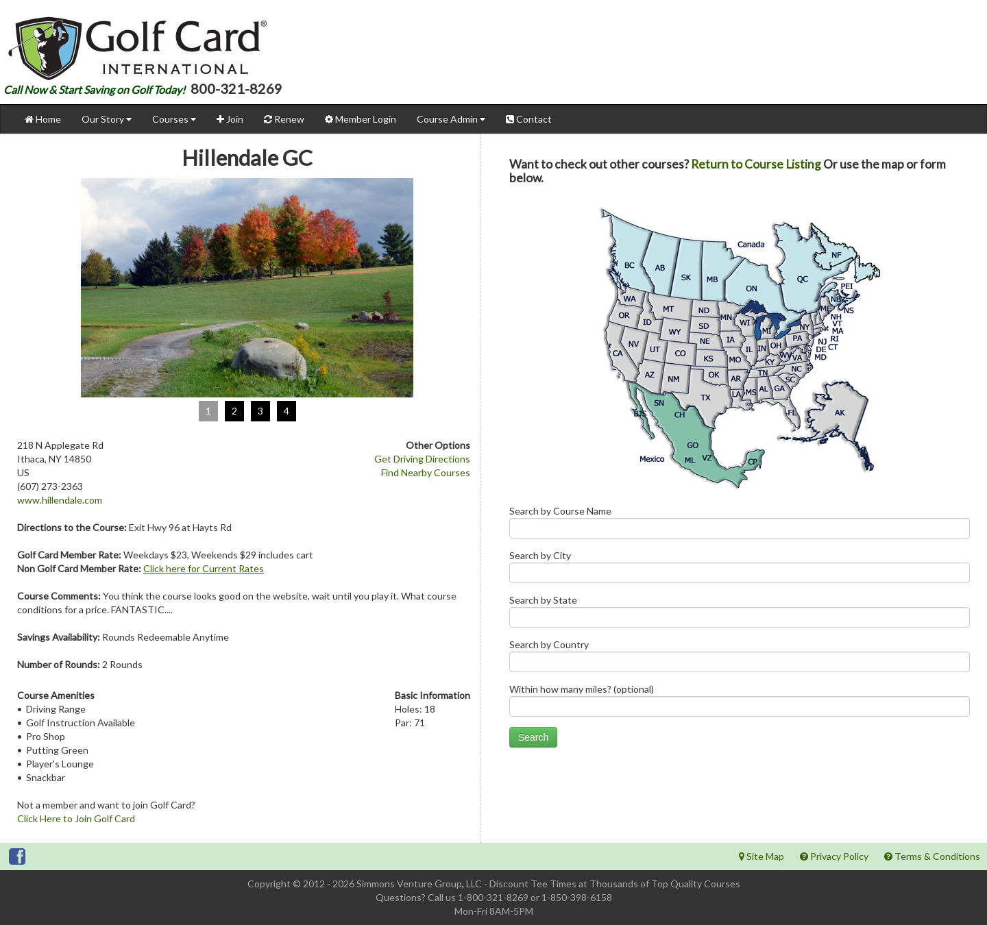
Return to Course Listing (756, 164)
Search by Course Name (739, 525)
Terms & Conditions (932, 856)
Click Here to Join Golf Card (76, 818)
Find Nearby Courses (425, 472)
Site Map (761, 856)
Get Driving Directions (422, 459)
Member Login (360, 119)
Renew (284, 119)
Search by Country (739, 659)
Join (230, 119)
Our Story (107, 119)
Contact (529, 119)
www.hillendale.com (59, 500)
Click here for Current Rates (203, 568)
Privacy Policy (834, 856)
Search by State (739, 614)
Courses (174, 119)
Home (43, 119)
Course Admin (451, 119)
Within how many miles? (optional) (739, 703)
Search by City (739, 570)
